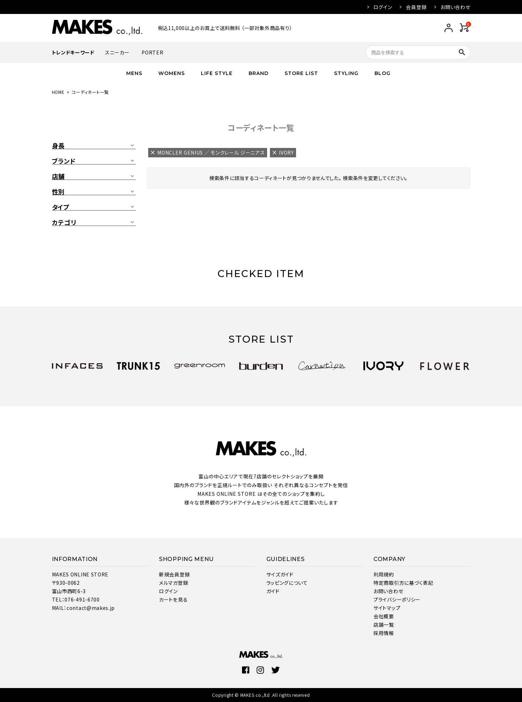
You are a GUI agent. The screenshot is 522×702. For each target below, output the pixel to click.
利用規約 (383, 574)
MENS (134, 73)
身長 (58, 145)
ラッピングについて (287, 582)
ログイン (382, 7)
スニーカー (117, 52)
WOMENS (171, 73)
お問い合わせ (455, 7)
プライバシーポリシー (397, 599)
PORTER (152, 52)
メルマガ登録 (173, 582)
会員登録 (416, 7)
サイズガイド (280, 574)
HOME (58, 92)
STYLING (346, 73)
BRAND (258, 73)
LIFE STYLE (217, 73)
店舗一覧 (383, 624)
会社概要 (383, 616)
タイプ (61, 207)
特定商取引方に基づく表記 (403, 582)
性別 (58, 191)
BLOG (383, 73)
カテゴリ (64, 222)
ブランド (64, 161)
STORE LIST (301, 73)
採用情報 (383, 632)
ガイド (273, 591)
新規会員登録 (174, 574)
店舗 (58, 176)
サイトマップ (386, 607)
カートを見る (173, 599)
